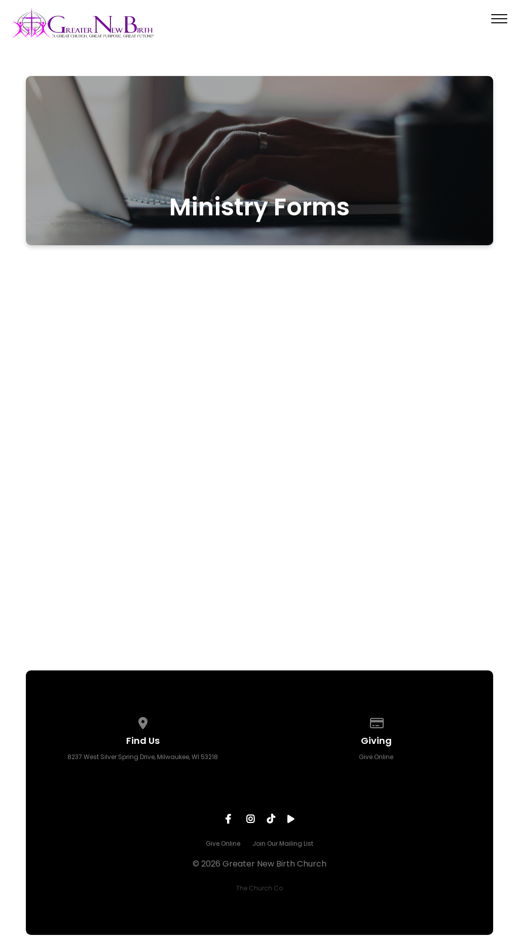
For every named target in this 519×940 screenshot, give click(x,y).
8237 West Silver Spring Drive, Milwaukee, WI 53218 (142, 757)
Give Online (376, 757)
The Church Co (259, 888)
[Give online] (376, 721)
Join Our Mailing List (282, 843)
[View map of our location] (143, 721)
